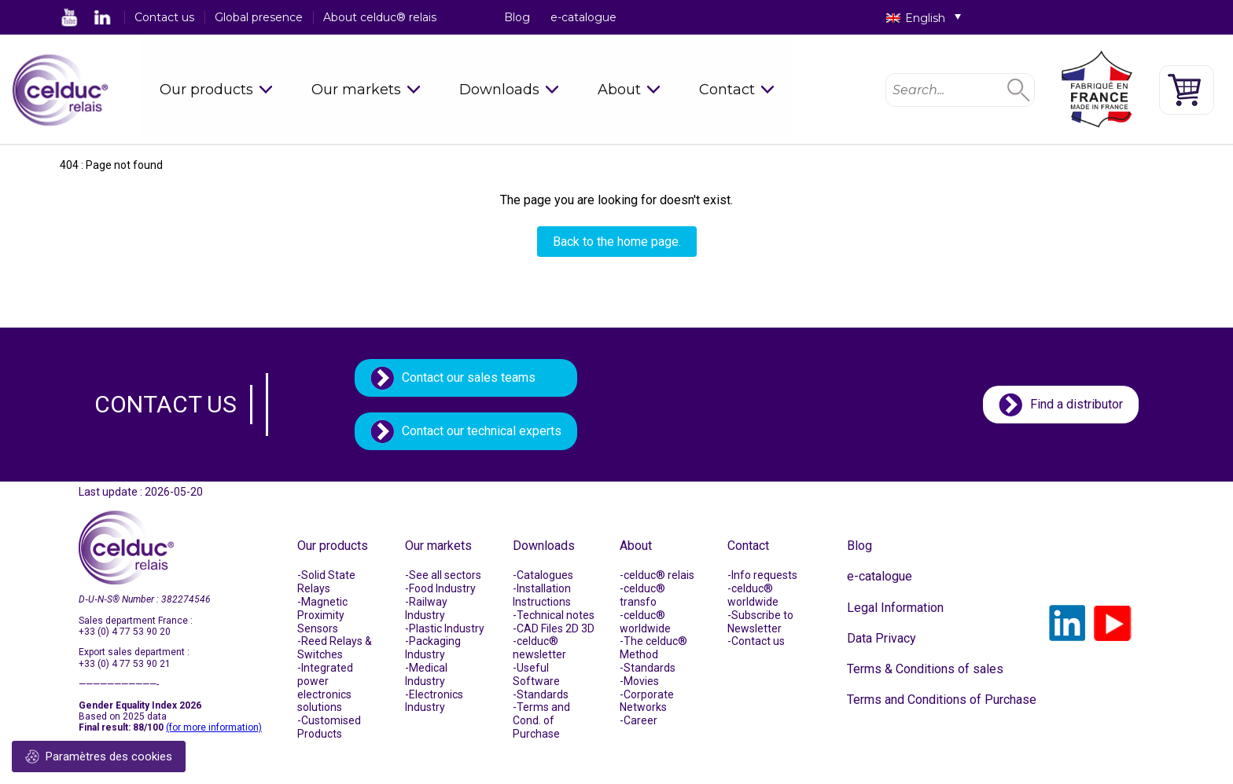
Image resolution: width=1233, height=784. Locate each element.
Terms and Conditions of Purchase (941, 699)
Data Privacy (881, 638)
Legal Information (895, 607)
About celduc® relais (379, 17)
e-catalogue (583, 17)
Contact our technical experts (481, 430)
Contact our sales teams (469, 377)
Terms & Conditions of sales (925, 668)
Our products (206, 89)
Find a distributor (1076, 404)
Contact (727, 89)
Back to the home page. (617, 241)
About (619, 89)
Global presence (259, 17)
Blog (517, 17)
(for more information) (214, 727)
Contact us (164, 17)
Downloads (499, 89)
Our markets (356, 89)
